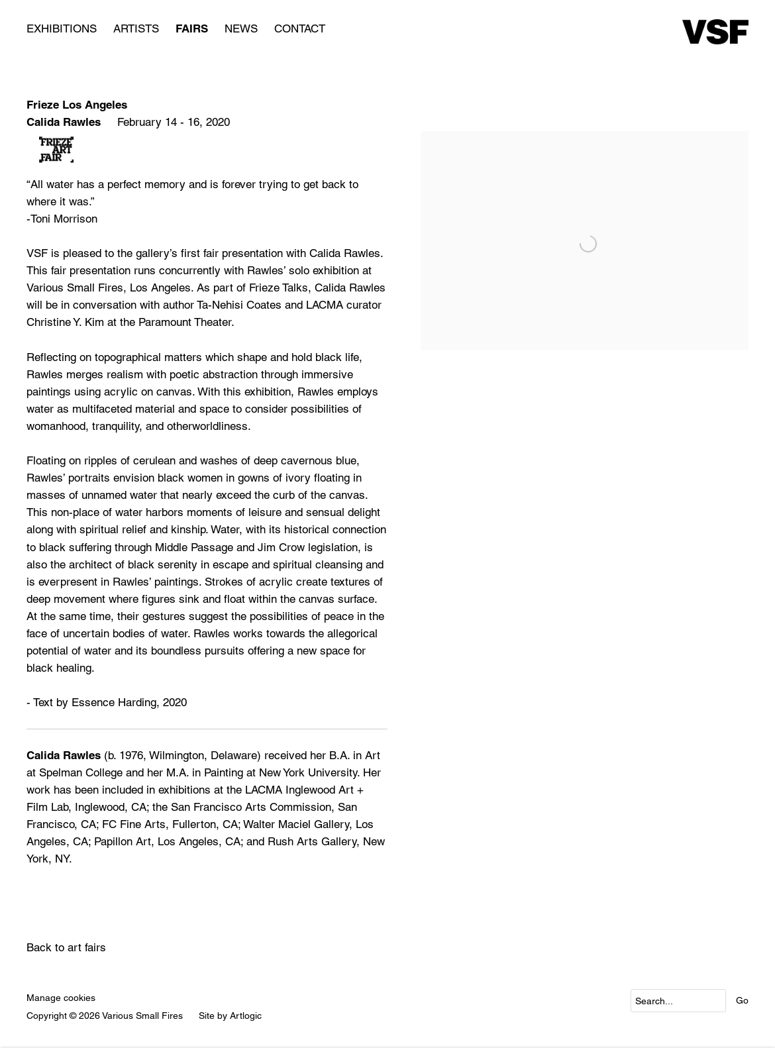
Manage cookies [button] (60, 997)
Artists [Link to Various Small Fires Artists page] (136, 28)
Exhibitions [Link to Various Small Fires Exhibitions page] (61, 28)
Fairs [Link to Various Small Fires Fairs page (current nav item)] (192, 28)
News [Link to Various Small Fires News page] (241, 28)
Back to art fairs (66, 947)
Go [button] (742, 1000)
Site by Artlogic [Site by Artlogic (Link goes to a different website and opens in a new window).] (230, 1015)
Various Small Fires (715, 31)
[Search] (678, 1000)
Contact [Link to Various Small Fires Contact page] (299, 28)
